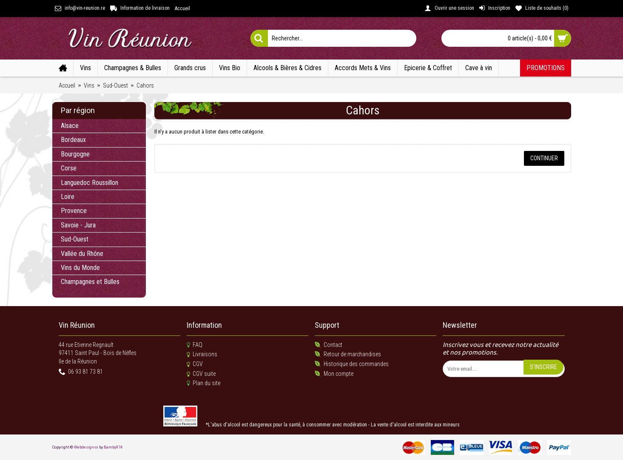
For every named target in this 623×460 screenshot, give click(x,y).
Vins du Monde (80, 268)
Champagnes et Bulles (90, 282)
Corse (69, 168)
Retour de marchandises (348, 354)
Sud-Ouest (74, 239)
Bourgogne (75, 154)
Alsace (70, 126)
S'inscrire (543, 366)
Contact (328, 345)
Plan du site (203, 383)
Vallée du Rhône (82, 254)
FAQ (194, 345)
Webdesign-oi (86, 447)
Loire (67, 197)
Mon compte (334, 374)
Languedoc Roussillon (89, 183)
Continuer (544, 158)
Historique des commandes (352, 364)
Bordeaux (73, 140)
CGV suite (201, 374)
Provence (74, 211)
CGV (195, 364)
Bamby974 (113, 447)
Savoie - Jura (78, 225)
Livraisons (202, 354)
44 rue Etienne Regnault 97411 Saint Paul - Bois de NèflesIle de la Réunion (98, 353)
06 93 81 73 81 (81, 372)
